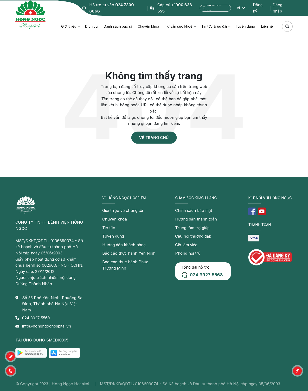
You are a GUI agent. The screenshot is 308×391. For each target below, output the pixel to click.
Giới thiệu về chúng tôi (122, 210)
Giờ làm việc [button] (186, 244)
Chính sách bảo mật (193, 210)
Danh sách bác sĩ (117, 26)
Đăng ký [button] (258, 7)
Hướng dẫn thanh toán (196, 219)
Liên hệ (267, 26)
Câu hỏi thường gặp (193, 236)
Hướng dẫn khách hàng (124, 244)
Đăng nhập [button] (277, 7)
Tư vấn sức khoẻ (178, 26)
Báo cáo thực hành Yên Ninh (128, 253)
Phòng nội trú (187, 253)
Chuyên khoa (148, 26)
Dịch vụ (91, 26)
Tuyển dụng (245, 26)
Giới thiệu (68, 26)
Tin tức (108, 227)
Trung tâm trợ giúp (192, 227)
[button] (10, 370)
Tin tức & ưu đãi (214, 26)
